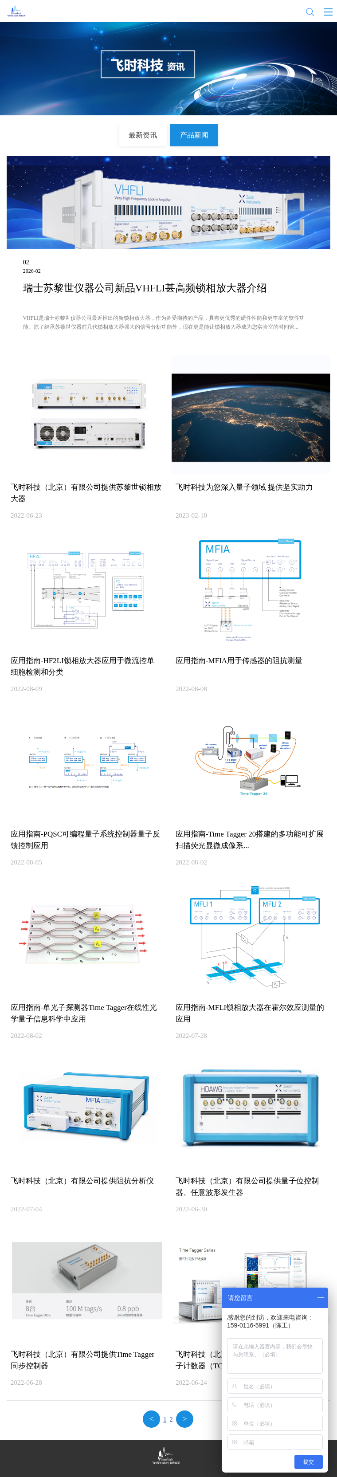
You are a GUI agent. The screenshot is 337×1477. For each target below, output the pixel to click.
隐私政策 (152, 1454)
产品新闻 (188, 133)
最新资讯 (149, 133)
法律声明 (184, 1454)
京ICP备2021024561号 (211, 1466)
